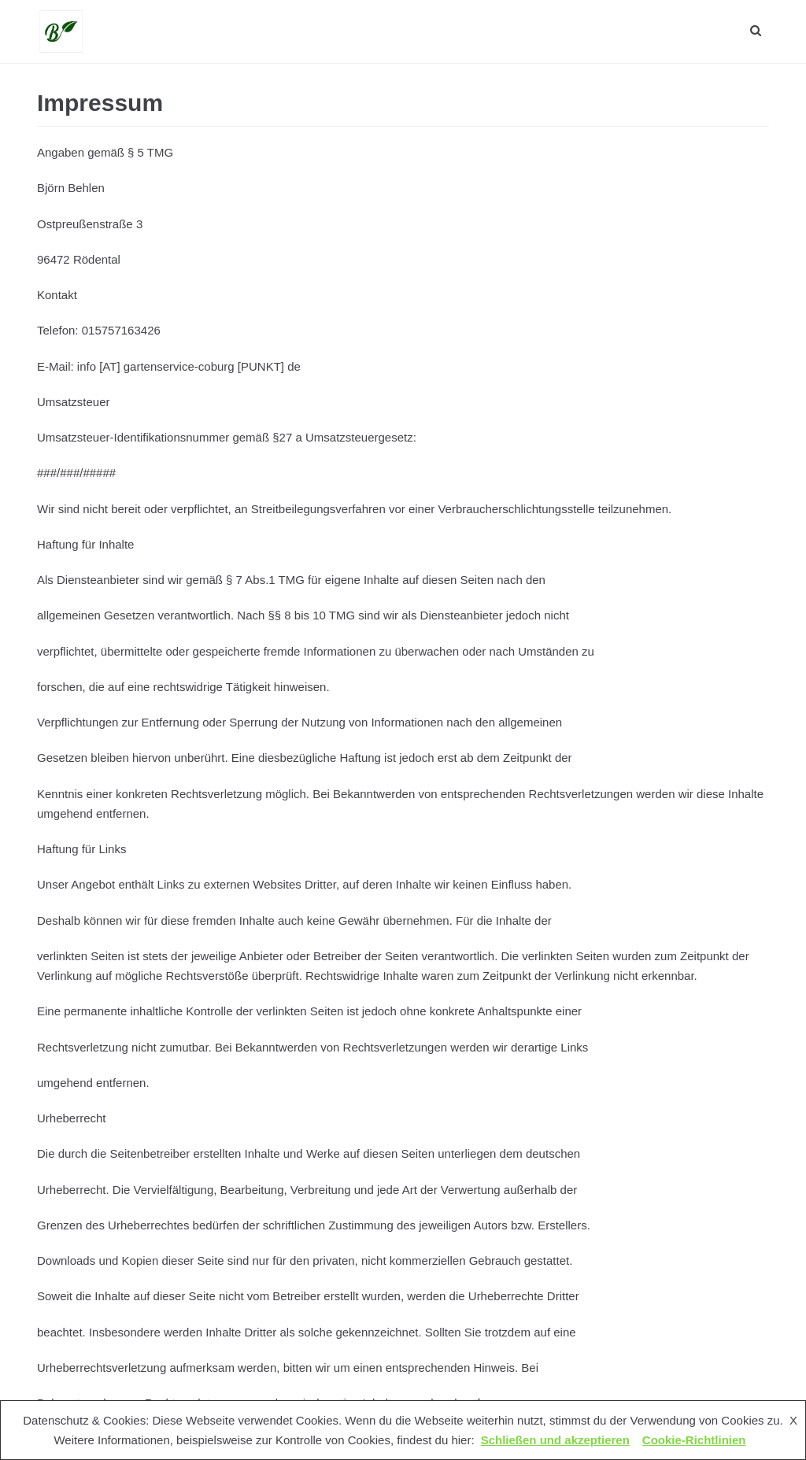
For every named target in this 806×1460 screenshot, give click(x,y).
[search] (755, 31)
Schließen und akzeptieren (555, 1440)
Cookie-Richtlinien (694, 1440)
